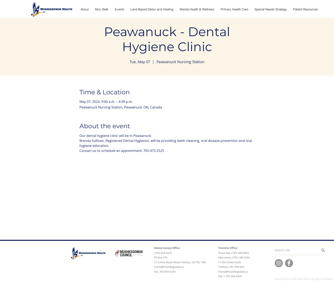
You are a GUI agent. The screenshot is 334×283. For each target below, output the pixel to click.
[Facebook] (289, 263)
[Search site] (294, 250)
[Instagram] (279, 263)
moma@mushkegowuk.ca (169, 266)
